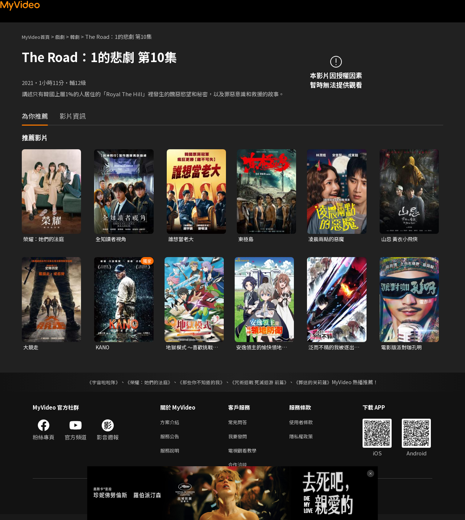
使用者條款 (307, 424)
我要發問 (239, 439)
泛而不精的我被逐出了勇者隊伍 (332, 348)
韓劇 (82, 36)
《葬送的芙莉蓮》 (319, 383)
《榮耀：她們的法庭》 (144, 383)
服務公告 (171, 439)
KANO (103, 348)
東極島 (246, 239)
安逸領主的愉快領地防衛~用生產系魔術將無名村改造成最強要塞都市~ (262, 348)
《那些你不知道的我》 (200, 383)
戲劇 (65, 36)
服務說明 (171, 454)
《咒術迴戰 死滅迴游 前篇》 (262, 383)
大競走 (31, 348)
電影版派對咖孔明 (403, 348)
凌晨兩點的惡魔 (327, 239)
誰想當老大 (181, 239)
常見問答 (239, 424)
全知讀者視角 (112, 239)
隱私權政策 (307, 439)
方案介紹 (171, 424)
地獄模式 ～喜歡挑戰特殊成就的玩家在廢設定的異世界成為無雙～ (191, 348)
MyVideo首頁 (38, 36)
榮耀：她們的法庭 (45, 239)
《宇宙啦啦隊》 (96, 383)
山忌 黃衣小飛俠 (400, 239)
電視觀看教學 (244, 454)
